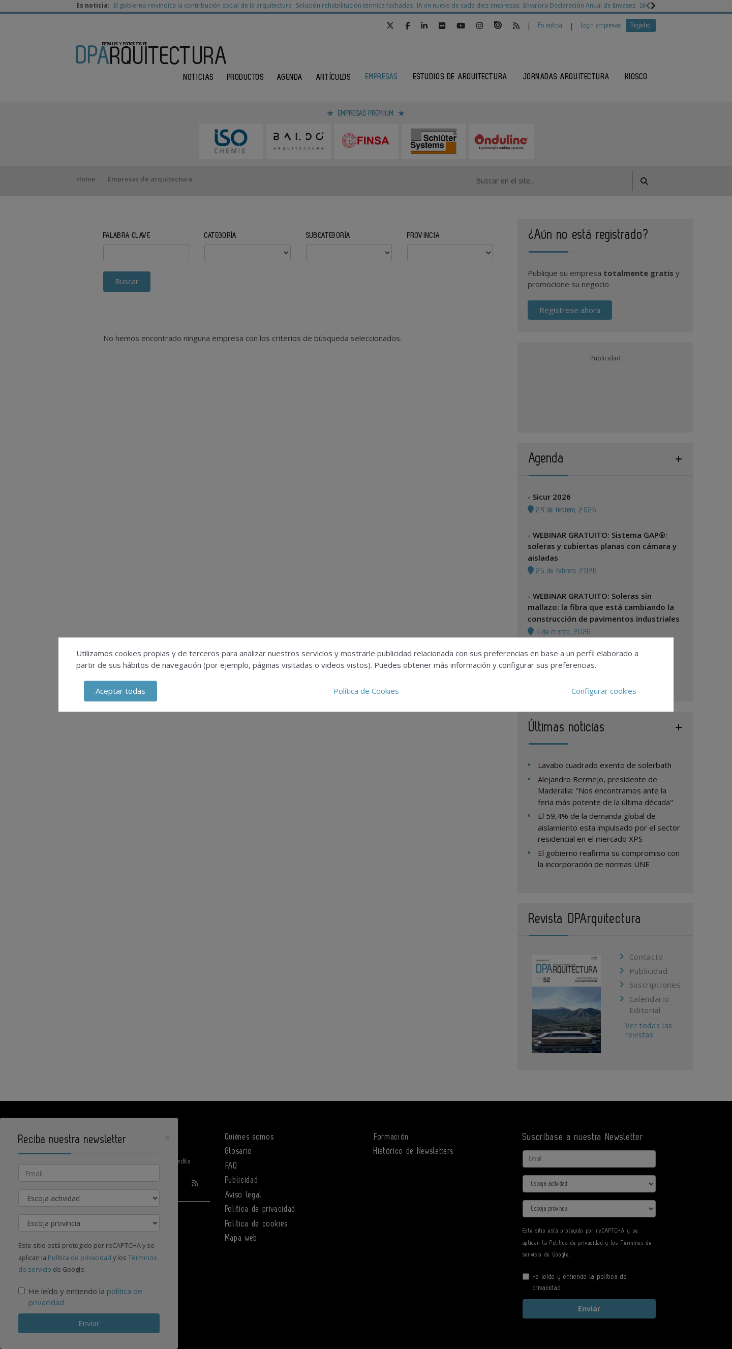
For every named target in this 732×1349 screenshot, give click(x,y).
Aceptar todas (120, 691)
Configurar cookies (603, 691)
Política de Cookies (366, 691)
